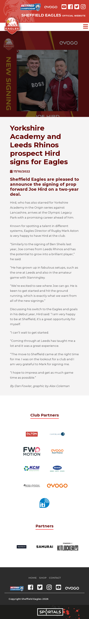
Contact (55, 577)
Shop (43, 577)
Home (32, 577)
